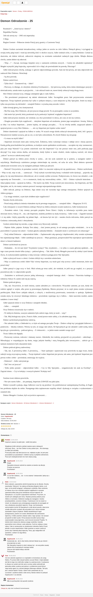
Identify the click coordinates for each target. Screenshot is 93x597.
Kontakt (58, 595)
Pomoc (46, 595)
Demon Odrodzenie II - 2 (47, 403)
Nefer (7, 482)
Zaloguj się (4, 588)
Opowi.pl (5, 2)
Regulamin (52, 595)
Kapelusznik (9, 416)
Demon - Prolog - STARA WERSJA (22, 11)
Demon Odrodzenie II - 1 (33, 403)
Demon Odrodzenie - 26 (18, 403)
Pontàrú (7, 439)
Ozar (6, 555)
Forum (41, 595)
